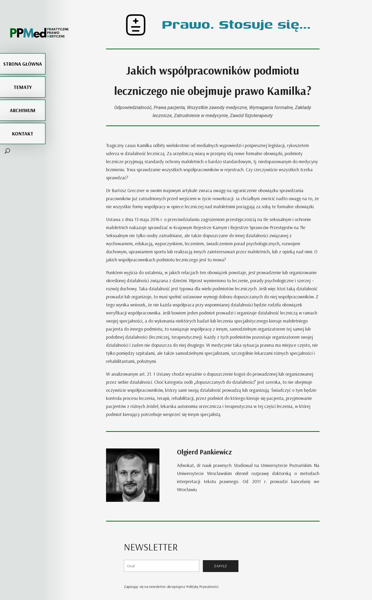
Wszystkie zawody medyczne (217, 107)
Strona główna (22, 52)
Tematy (23, 76)
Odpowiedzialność (133, 107)
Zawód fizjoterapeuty (251, 115)
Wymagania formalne (271, 107)
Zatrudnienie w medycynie (201, 115)
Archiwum (22, 99)
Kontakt (22, 122)
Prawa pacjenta (169, 107)
